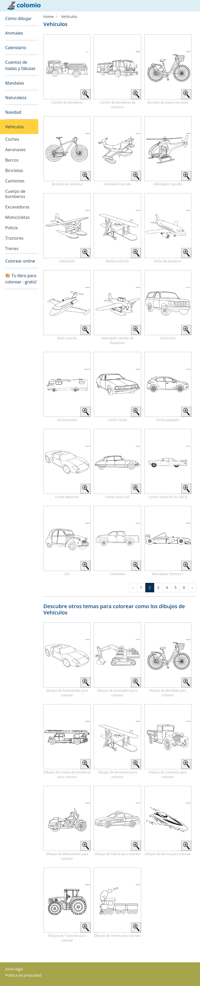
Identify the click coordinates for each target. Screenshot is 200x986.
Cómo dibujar (18, 18)
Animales (14, 33)
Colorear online (20, 261)
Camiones (14, 181)
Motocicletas (17, 217)
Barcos (11, 160)
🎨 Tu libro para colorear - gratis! (21, 279)
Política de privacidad (23, 975)
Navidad (13, 112)
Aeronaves (15, 149)
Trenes (11, 248)
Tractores (14, 238)
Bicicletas (14, 170)
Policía (11, 228)
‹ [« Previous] (132, 587)
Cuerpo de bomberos (15, 193)
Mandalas (14, 83)
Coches (12, 139)
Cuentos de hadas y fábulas (20, 65)
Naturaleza (15, 97)
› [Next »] (192, 587)
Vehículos (14, 127)
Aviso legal (14, 968)
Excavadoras (17, 207)
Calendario (15, 47)
